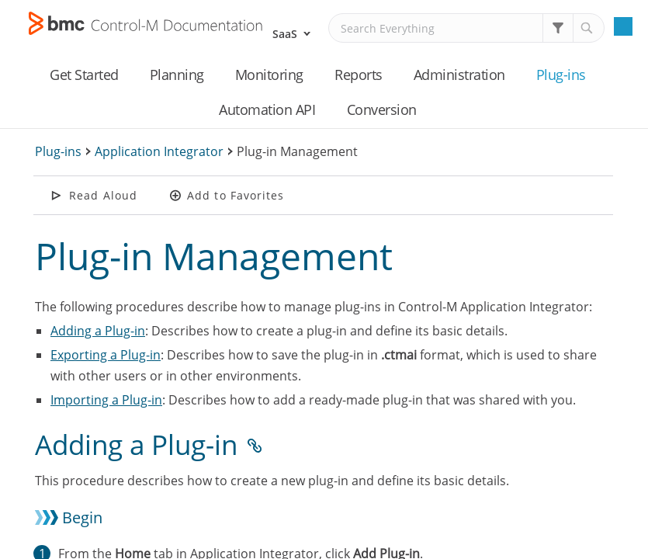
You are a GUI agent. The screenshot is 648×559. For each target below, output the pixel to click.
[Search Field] (466, 28)
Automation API (267, 109)
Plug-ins (561, 74)
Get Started (84, 74)
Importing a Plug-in (106, 399)
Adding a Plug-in (97, 330)
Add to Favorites (236, 195)
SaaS (284, 33)
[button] (557, 28)
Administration (459, 74)
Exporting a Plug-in (105, 354)
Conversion (382, 109)
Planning (177, 74)
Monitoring (269, 74)
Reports (358, 74)
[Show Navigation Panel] (623, 26)
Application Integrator (159, 151)
